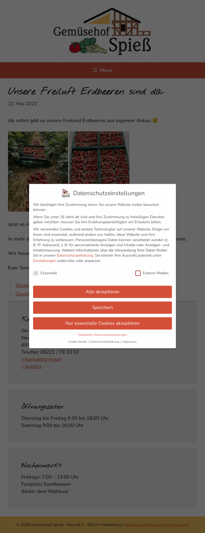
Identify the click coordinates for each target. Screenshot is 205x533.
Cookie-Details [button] (78, 339)
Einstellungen (44, 257)
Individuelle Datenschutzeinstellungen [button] (102, 332)
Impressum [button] (130, 339)
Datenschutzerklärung (75, 252)
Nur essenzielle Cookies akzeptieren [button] (102, 320)
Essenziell (45, 270)
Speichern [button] (102, 304)
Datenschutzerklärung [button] (105, 339)
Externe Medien (151, 270)
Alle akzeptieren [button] (102, 289)
